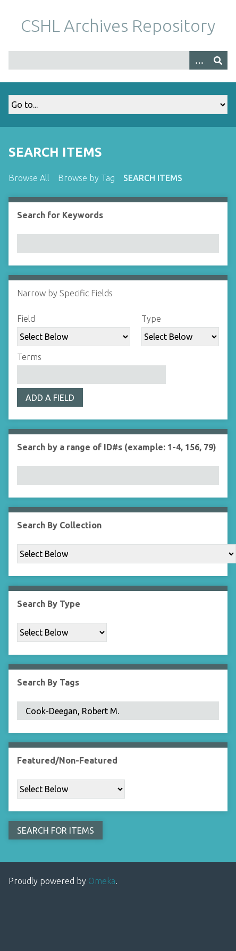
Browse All (29, 178)
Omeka (101, 881)
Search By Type (48, 604)
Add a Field (50, 397)
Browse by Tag (86, 178)
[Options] (198, 60)
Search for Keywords (60, 215)
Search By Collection (59, 525)
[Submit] (217, 60)
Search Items (152, 178)
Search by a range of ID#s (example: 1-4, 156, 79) (116, 447)
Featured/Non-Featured (67, 760)
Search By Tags (48, 682)
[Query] (118, 60)
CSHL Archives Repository (118, 25)
